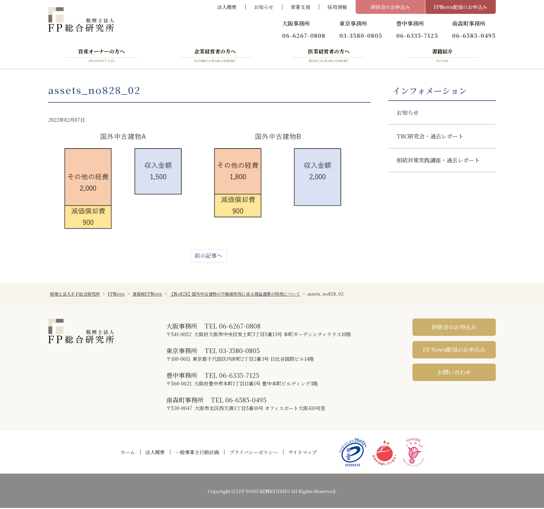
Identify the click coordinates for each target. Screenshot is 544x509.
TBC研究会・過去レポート (430, 137)
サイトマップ (302, 453)
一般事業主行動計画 (197, 453)
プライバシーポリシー (253, 453)
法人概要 (227, 6)
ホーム (127, 453)
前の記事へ (208, 257)
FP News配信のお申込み (454, 351)
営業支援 (300, 6)
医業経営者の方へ (329, 56)
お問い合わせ (454, 373)
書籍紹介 (442, 56)
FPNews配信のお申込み (460, 6)
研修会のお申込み (390, 6)
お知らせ (263, 6)
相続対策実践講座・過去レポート (438, 161)
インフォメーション (429, 91)
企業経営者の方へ (215, 56)
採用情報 (337, 6)
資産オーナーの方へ (102, 56)
